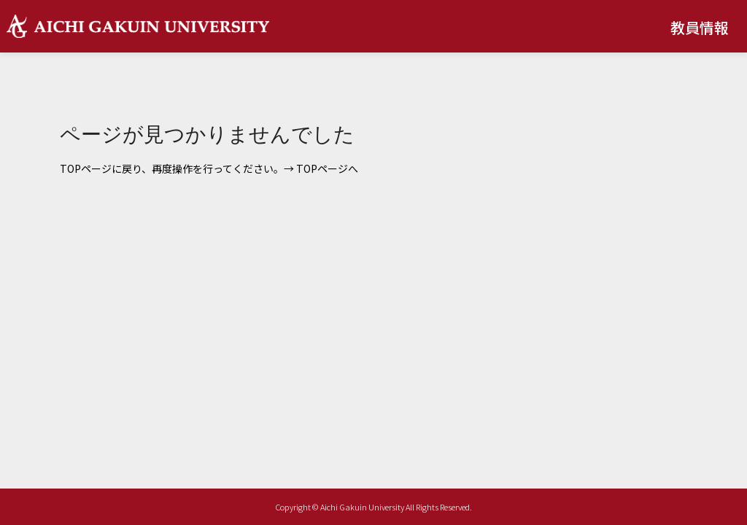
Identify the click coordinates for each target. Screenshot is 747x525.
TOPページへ (327, 168)
